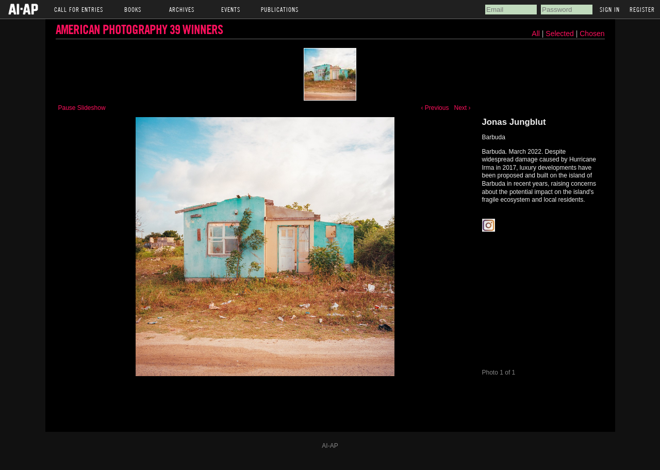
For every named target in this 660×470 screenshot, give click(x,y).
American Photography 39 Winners (139, 29)
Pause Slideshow (82, 107)
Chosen (592, 33)
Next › (462, 107)
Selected (560, 33)
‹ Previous (435, 107)
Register (642, 9)
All (536, 33)
